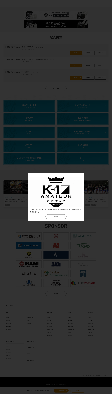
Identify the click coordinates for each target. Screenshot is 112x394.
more (56, 217)
